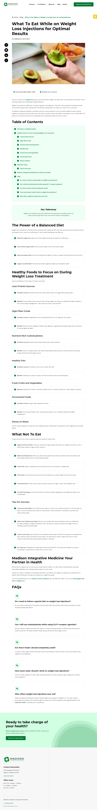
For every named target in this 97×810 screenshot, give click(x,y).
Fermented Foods (26, 157)
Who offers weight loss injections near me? (34, 196)
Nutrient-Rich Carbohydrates (29, 145)
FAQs (18, 176)
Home (16, 17)
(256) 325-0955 (8, 776)
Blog (58, 4)
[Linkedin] (6, 55)
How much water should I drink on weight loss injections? (38, 192)
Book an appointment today (15, 731)
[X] (6, 45)
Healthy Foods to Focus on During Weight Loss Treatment (35, 133)
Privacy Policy (9, 803)
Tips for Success (25, 168)
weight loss (29, 100)
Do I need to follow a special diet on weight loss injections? (38, 180)
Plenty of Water (25, 161)
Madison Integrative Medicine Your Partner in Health (34, 172)
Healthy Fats (24, 149)
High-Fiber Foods (25, 141)
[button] (95, 16)
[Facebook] (6, 50)
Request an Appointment (83, 4)
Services (32, 4)
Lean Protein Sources (27, 137)
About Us (52, 4)
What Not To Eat (22, 165)
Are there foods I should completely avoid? (34, 188)
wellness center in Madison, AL (41, 579)
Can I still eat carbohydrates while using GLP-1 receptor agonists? (41, 184)
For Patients (42, 4)
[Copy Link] (6, 60)
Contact (64, 4)
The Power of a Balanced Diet (26, 129)
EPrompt (16, 806)
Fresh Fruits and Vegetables (29, 153)
